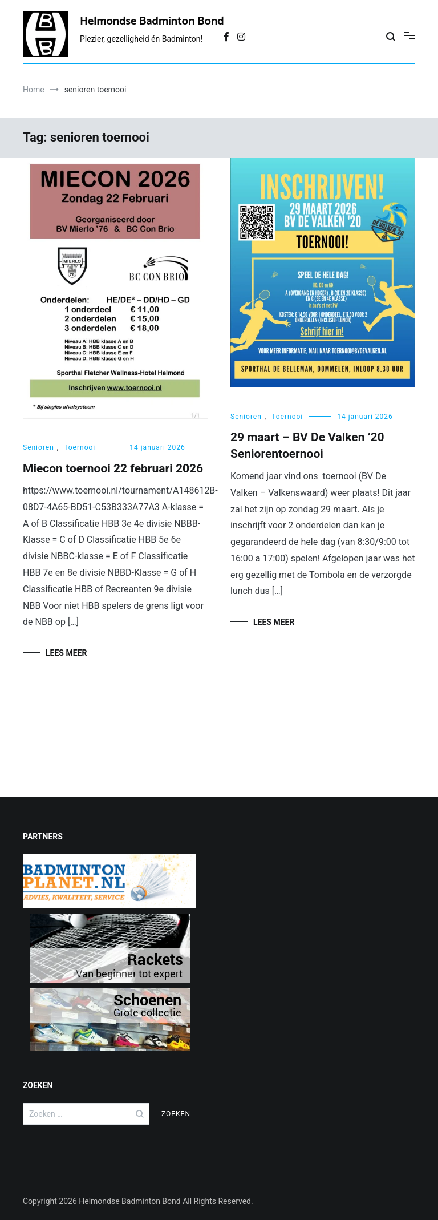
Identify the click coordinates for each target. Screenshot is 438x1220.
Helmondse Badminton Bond (152, 21)
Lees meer (66, 652)
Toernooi (79, 447)
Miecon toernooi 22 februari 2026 (113, 468)
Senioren (38, 447)
